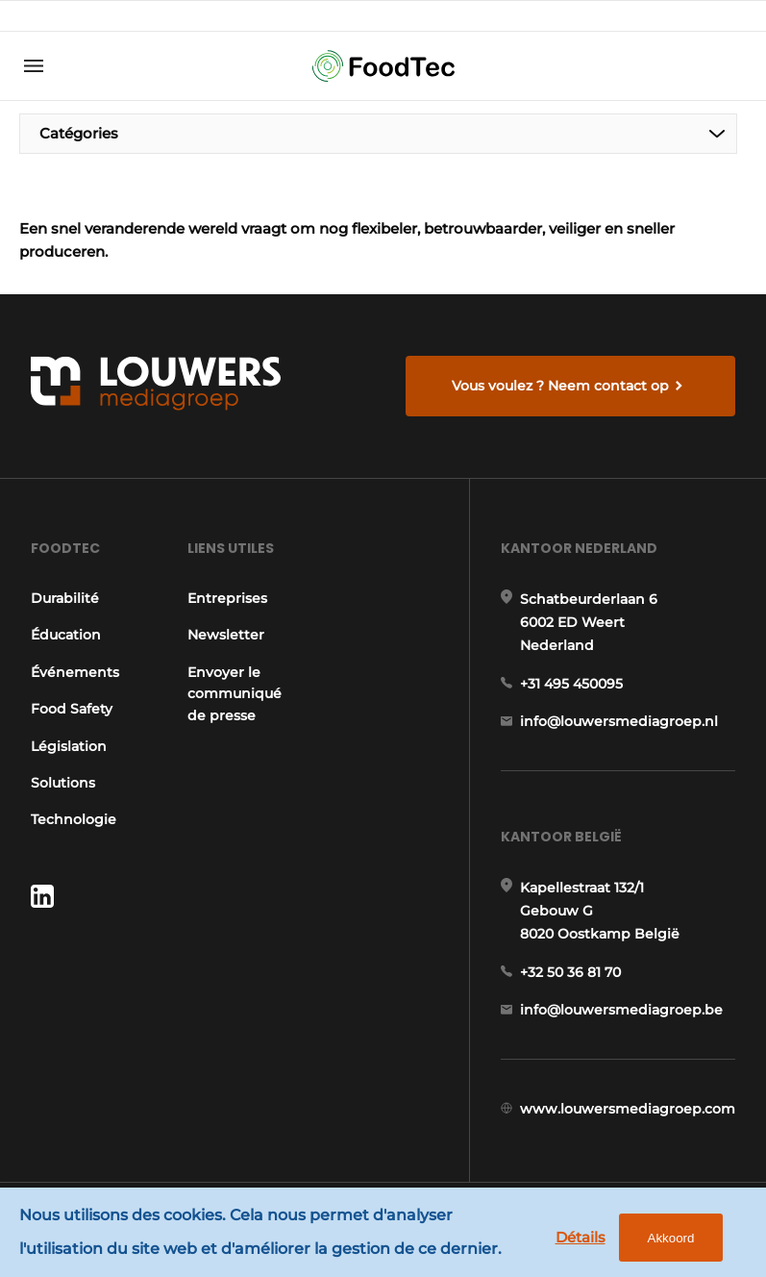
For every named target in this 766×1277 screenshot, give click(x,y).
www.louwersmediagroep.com (627, 1108)
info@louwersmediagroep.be (621, 1009)
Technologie (73, 819)
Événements (75, 672)
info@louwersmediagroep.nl (619, 721)
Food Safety (71, 708)
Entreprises (227, 598)
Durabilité (65, 598)
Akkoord (671, 1238)
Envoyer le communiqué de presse (234, 694)
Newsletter (225, 634)
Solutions (63, 782)
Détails (580, 1237)
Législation (69, 746)
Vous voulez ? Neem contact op (560, 385)
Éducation (66, 634)
